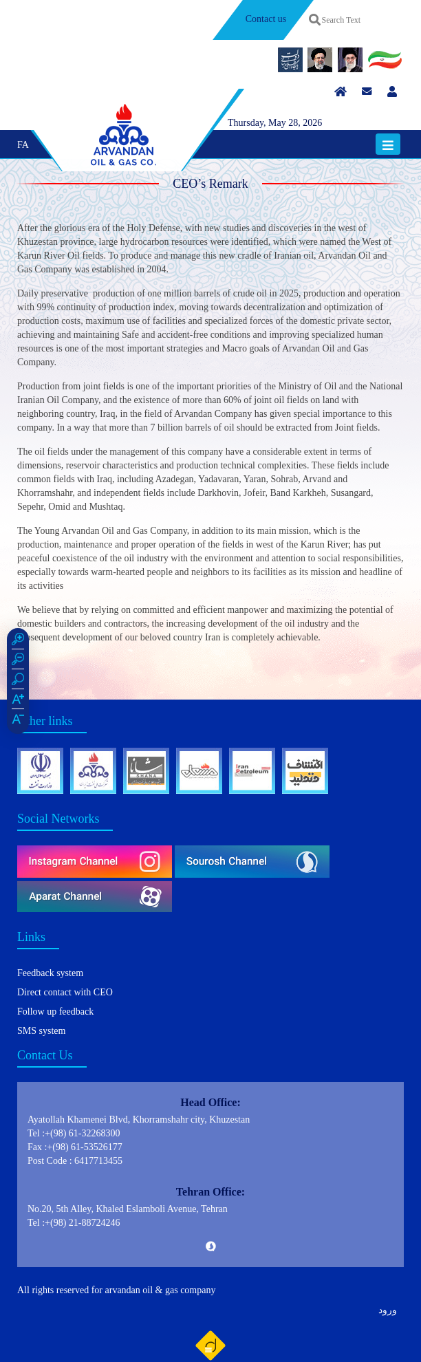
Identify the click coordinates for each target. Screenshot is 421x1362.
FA (23, 145)
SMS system (41, 1031)
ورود (387, 1310)
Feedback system (50, 973)
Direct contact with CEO (65, 992)
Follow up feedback (55, 1011)
